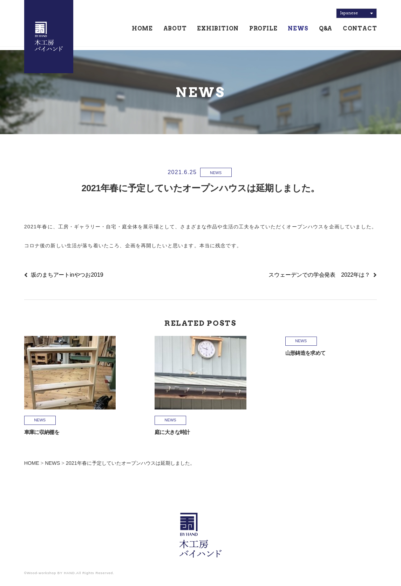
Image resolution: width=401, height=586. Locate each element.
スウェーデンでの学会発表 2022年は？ (319, 275)
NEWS (298, 30)
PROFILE (263, 30)
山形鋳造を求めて (305, 353)
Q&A (325, 30)
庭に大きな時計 (172, 432)
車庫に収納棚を (42, 432)
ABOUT (175, 30)
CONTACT (360, 30)
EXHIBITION (218, 30)
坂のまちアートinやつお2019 (67, 275)
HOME (142, 30)
